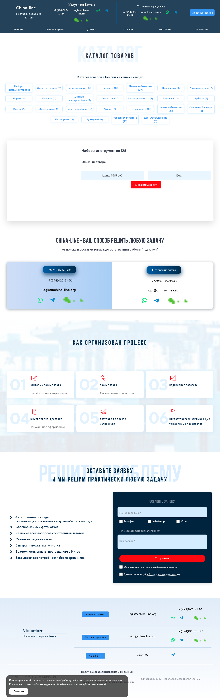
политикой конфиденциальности (158, 567)
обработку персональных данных (161, 574)
